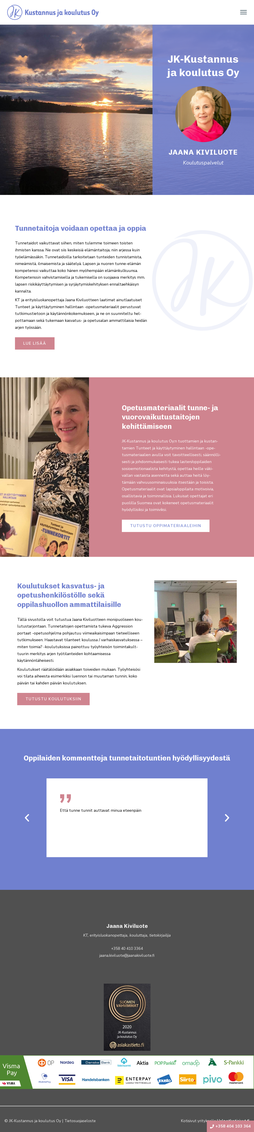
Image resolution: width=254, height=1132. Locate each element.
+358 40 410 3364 (127, 948)
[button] (27, 818)
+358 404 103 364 (230, 1126)
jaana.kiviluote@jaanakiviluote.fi (127, 955)
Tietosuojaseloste (80, 1120)
